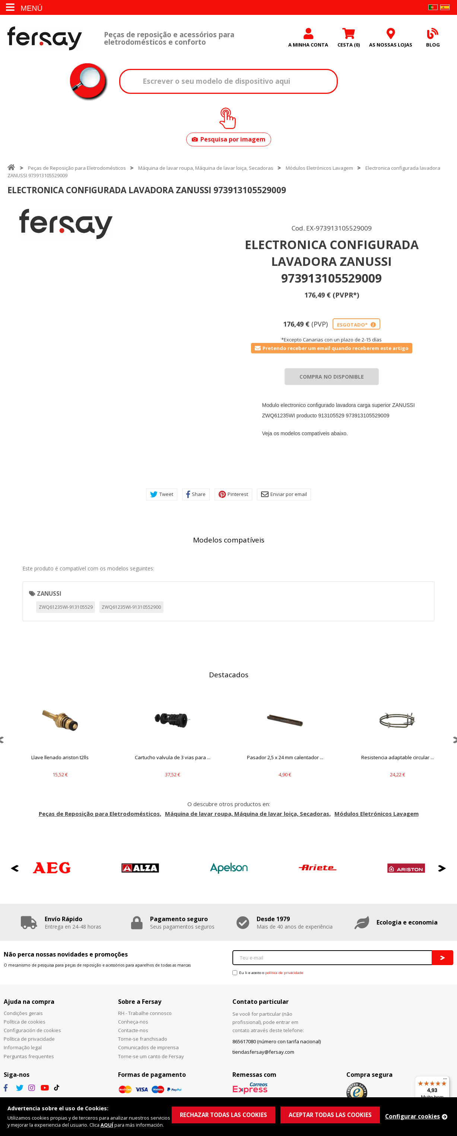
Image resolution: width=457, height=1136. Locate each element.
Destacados (228, 675)
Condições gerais (23, 1013)
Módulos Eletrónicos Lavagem (319, 168)
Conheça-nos (133, 1021)
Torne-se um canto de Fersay (151, 1056)
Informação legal (23, 1047)
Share (196, 494)
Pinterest (233, 494)
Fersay (44, 38)
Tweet (161, 494)
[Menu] (445, 1080)
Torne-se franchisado (142, 1038)
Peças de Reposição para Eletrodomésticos (77, 168)
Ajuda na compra (29, 1001)
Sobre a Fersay (139, 1001)
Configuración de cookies (32, 1030)
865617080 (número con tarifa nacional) (276, 1041)
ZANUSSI (49, 593)
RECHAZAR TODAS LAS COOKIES (223, 1115)
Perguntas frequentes (29, 1056)
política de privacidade (284, 972)
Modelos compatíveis (228, 540)
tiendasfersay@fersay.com (263, 1052)
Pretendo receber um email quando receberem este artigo (332, 348)
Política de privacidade (29, 1038)
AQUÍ (107, 1124)
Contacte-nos (133, 1030)
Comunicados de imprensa (148, 1047)
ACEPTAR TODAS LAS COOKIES (330, 1115)
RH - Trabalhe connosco (145, 1013)
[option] (65, 224)
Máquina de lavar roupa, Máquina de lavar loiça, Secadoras (205, 168)
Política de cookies (24, 1021)
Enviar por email (284, 494)
